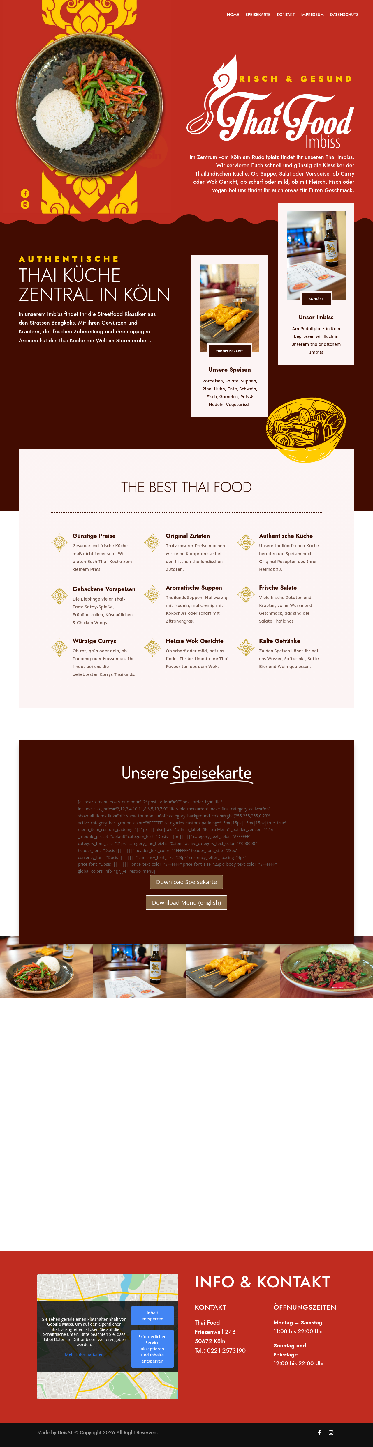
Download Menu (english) (186, 902)
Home (233, 15)
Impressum (312, 15)
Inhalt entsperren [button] (152, 1315)
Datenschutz (344, 15)
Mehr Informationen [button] (84, 1354)
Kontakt (286, 15)
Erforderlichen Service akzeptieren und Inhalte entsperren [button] (152, 1348)
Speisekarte (257, 15)
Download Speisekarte (186, 882)
